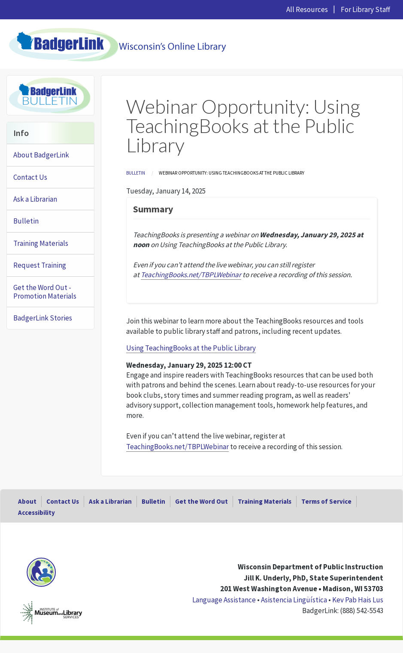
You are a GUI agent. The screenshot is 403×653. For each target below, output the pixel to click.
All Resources (307, 9)
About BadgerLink (41, 155)
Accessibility (36, 512)
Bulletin (135, 173)
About (27, 501)
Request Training (39, 265)
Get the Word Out (201, 501)
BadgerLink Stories (42, 318)
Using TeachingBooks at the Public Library (191, 348)
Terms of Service (326, 501)
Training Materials (40, 243)
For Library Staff (365, 9)
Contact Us (30, 177)
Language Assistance (224, 600)
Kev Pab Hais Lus (357, 600)
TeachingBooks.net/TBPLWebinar (177, 446)
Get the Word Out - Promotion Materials (44, 292)
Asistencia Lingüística (294, 600)
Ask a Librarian (35, 199)
